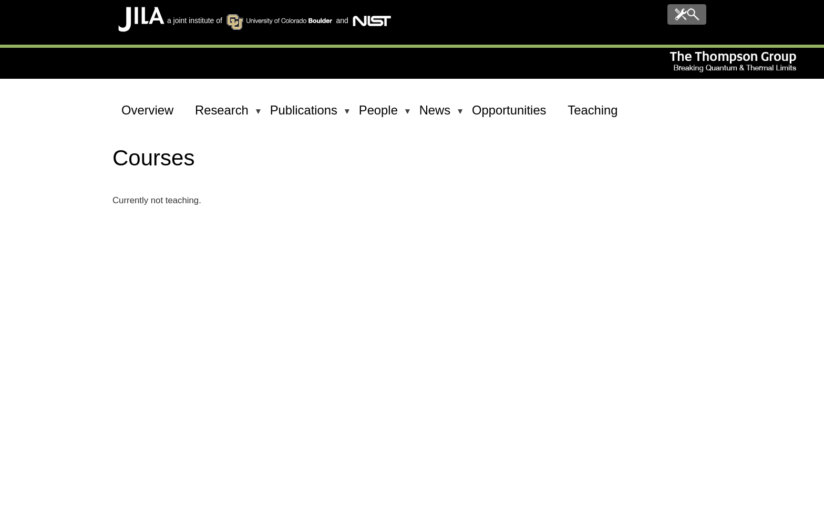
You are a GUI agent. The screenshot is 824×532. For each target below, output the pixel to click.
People (380, 114)
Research (223, 114)
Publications (305, 114)
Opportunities (509, 110)
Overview (147, 110)
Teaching (592, 110)
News (436, 114)
